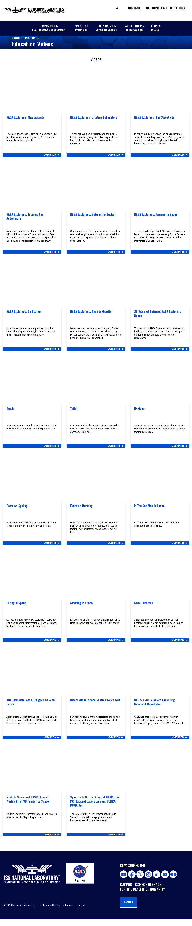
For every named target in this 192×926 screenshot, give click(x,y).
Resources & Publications (165, 8)
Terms (66, 912)
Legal (78, 912)
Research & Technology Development (49, 28)
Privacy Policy (50, 912)
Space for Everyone (82, 28)
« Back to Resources (25, 38)
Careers (129, 908)
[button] (117, 8)
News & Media (155, 28)
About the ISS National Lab (134, 28)
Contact (134, 8)
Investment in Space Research (106, 28)
